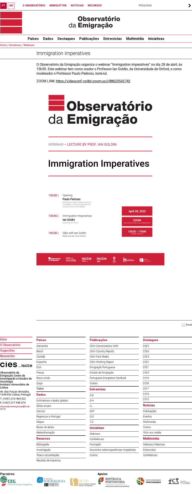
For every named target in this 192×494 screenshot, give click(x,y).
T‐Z (92, 421)
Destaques (66, 39)
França (40, 372)
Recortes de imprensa (48, 460)
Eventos (147, 416)
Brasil (39, 351)
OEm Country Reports (102, 351)
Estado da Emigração (102, 372)
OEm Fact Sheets (99, 356)
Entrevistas (112, 39)
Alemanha (42, 346)
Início (3, 339)
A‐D (92, 395)
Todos (40, 388)
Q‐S (92, 416)
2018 (146, 383)
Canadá (40, 356)
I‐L (91, 405)
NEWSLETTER (57, 5)
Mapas (40, 421)
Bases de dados (45, 427)
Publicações (89, 39)
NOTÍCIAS (77, 5)
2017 (146, 388)
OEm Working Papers (102, 362)
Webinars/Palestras (154, 444)
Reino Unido (43, 378)
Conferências (97, 439)
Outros (94, 455)
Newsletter (7, 356)
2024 (146, 351)
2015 (146, 399)
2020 (146, 372)
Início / (4, 45)
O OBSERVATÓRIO (34, 5)
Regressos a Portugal (48, 416)
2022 (146, 362)
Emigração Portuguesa (102, 367)
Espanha (41, 362)
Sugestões (7, 350)
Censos (40, 411)
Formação (95, 444)
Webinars (29, 45)
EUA (38, 367)
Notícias (149, 405)
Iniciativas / (15, 45)
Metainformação (45, 432)
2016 (146, 394)
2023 (146, 356)
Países (41, 340)
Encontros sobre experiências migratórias (113, 449)
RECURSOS (95, 5)
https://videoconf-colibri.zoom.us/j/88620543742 (93, 81)
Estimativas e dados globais (52, 400)
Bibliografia (42, 444)
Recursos (43, 438)
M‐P (92, 411)
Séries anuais (43, 405)
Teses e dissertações (47, 455)
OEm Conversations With (104, 346)
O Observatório (10, 345)
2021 (146, 367)
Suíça (39, 383)
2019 (146, 378)
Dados (48, 39)
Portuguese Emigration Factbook (108, 378)
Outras (94, 383)
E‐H (92, 400)
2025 (146, 346)
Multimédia (135, 39)
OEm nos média (152, 432)
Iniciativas (156, 39)
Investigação (43, 449)
